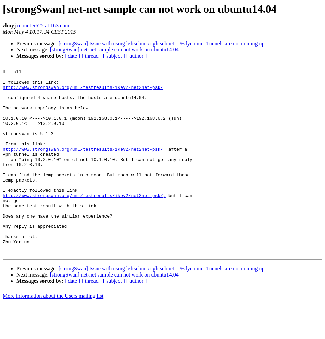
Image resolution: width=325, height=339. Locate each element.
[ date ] (72, 56)
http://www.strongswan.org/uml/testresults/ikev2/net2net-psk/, (84, 165)
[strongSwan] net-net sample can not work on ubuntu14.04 (114, 49)
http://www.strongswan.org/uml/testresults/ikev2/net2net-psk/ (83, 91)
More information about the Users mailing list (53, 333)
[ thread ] (92, 56)
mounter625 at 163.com (43, 25)
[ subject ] (114, 56)
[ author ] (136, 56)
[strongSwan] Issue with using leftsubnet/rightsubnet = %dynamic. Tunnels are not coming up (162, 43)
